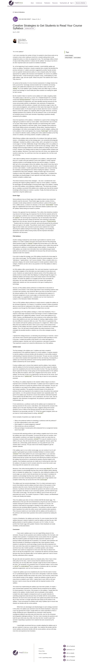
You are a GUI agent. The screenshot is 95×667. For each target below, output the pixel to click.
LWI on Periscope (69, 660)
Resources (55, 3)
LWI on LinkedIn (68, 653)
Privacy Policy (42, 651)
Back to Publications (20, 12)
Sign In (72, 3)
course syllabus (77, 57)
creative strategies (69, 55)
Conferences (39, 3)
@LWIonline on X (69, 649)
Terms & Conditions (43, 653)
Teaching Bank (63, 3)
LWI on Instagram (69, 656)
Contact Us (41, 648)
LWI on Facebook (69, 646)
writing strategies (68, 57)
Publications (47, 3)
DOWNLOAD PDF (29, 28)
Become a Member (80, 3)
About (32, 3)
